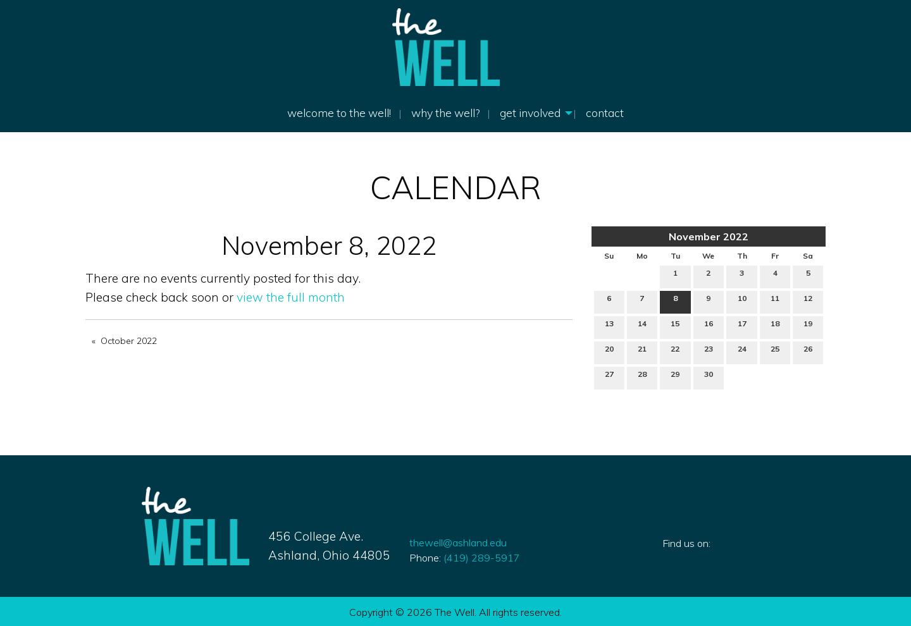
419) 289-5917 (480, 557)
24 (742, 351)
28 (642, 376)
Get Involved (530, 113)
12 (807, 301)
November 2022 (708, 236)
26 (807, 351)
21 (642, 351)
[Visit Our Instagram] (713, 558)
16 (708, 326)
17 (742, 326)
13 (609, 326)
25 (775, 351)
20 (609, 351)
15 (675, 326)
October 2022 (129, 341)
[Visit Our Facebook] (672, 558)
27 (609, 376)
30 (708, 376)
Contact (605, 113)
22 (675, 351)
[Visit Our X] (693, 558)
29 (675, 376)
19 (807, 326)
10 (742, 301)
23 (708, 351)
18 (775, 326)
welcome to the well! (339, 113)
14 (642, 326)
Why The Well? (445, 113)
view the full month (291, 297)
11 (775, 301)
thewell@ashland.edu (458, 542)
